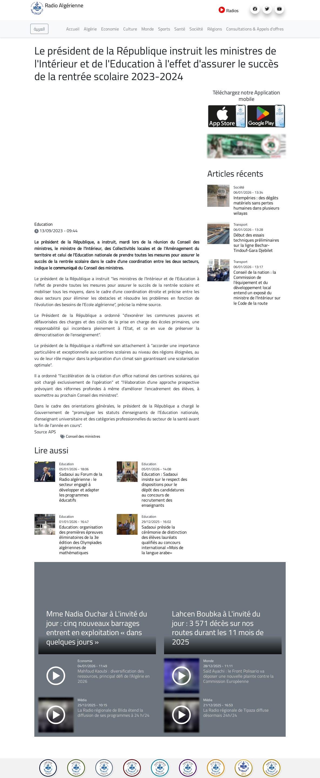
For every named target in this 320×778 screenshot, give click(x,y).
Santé (179, 29)
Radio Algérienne (56, 7)
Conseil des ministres (83, 436)
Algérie (90, 29)
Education (43, 224)
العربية (39, 29)
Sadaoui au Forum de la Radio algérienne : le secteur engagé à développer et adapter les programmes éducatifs (80, 487)
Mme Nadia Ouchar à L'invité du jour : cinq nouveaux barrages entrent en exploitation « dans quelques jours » (96, 627)
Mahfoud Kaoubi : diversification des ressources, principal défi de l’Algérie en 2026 (114, 676)
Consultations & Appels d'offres (255, 29)
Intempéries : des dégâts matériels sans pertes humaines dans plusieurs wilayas (256, 205)
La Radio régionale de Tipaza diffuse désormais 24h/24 (236, 712)
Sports (164, 29)
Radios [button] (228, 10)
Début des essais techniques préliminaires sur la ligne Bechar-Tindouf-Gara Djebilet (256, 242)
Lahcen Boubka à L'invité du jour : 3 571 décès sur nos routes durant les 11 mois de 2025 (218, 627)
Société (196, 29)
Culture (130, 29)
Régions (214, 29)
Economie (110, 29)
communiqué (65, 268)
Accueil (72, 29)
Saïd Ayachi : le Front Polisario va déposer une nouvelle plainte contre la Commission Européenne (238, 676)
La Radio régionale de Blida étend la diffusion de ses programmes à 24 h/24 (113, 712)
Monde (147, 29)
